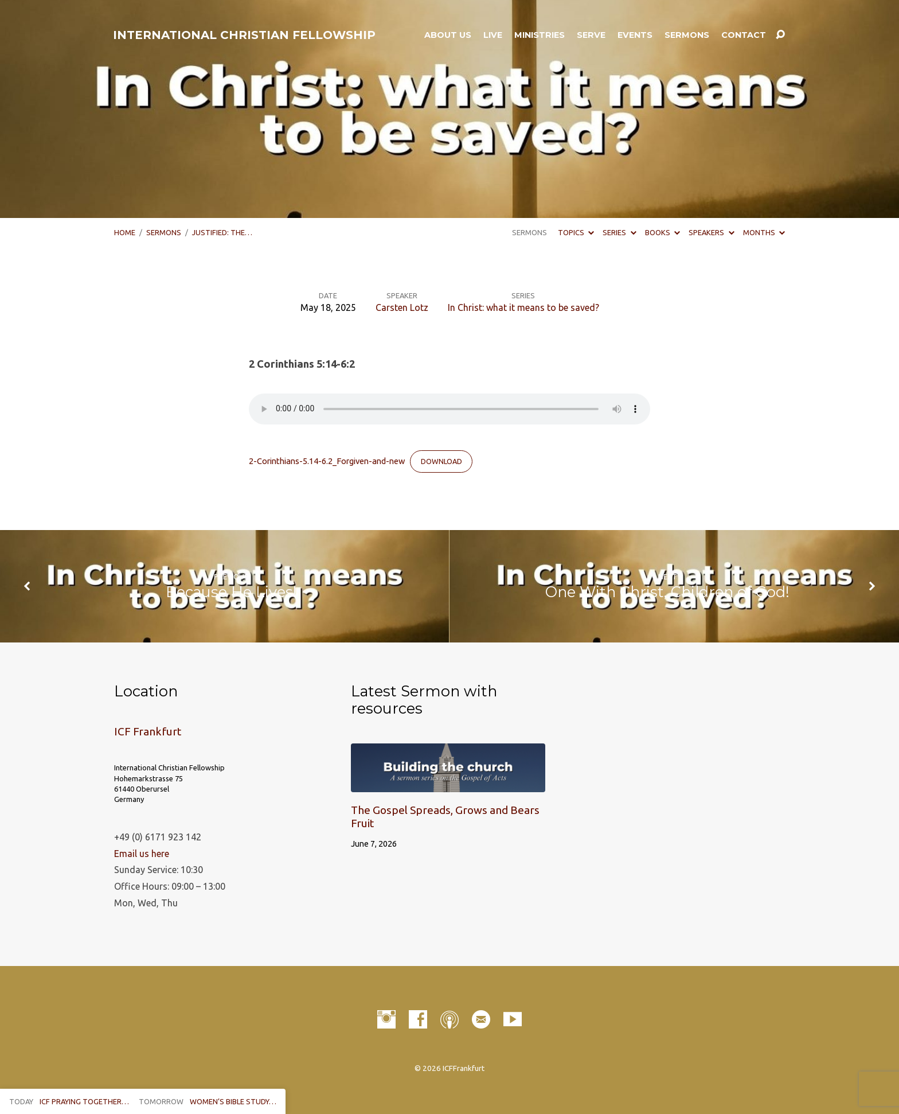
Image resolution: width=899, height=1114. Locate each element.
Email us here (141, 853)
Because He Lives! (231, 592)
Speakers (711, 232)
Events (634, 35)
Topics (576, 232)
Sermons (687, 35)
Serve (591, 35)
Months (764, 232)
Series (619, 232)
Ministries (539, 35)
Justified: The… (222, 232)
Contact (743, 35)
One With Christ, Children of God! (667, 592)
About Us (447, 35)
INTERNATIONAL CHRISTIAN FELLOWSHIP (244, 35)
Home (124, 232)
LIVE (492, 35)
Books (662, 232)
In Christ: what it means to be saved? (523, 307)
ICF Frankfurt (147, 731)
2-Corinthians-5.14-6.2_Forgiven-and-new (327, 461)
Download (441, 461)
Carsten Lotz (402, 307)
